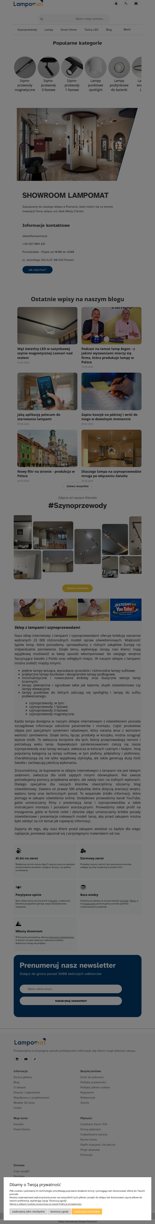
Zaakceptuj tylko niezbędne (28, 1211)
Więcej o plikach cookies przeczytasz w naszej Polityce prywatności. (45, 1204)
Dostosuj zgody (59, 1211)
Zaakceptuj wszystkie (86, 1211)
